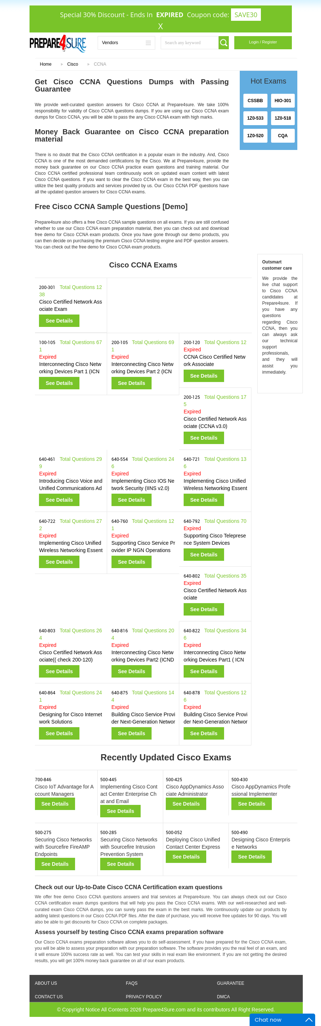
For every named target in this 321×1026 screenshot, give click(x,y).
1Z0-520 (255, 135)
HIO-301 (283, 100)
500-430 (239, 779)
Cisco (72, 64)
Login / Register (263, 42)
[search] (224, 42)
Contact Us (49, 996)
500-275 (43, 832)
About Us (46, 983)
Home (46, 64)
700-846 (43, 779)
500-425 (174, 779)
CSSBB (255, 100)
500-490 (239, 832)
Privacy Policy (144, 996)
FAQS (132, 983)
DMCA (223, 996)
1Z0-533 (255, 118)
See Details (59, 321)
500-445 (108, 779)
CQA (283, 135)
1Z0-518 (283, 118)
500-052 (174, 832)
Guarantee (230, 983)
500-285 (108, 832)
